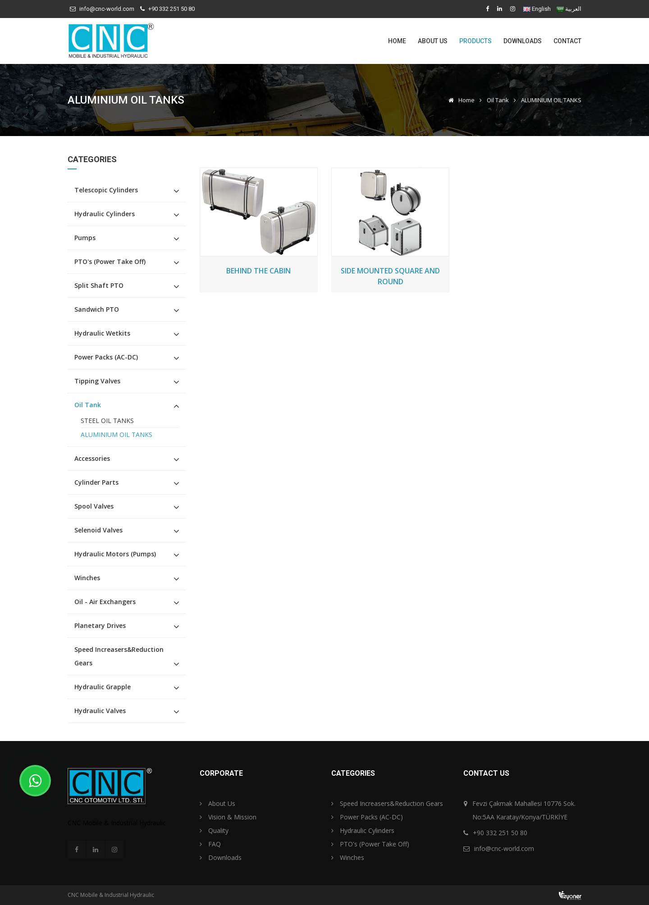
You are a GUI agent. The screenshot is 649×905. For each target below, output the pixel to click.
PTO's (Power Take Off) (110, 261)
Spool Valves (94, 506)
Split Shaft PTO (98, 285)
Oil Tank (498, 100)
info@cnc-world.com (106, 8)
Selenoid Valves (98, 530)
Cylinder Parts (96, 482)
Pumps (85, 237)
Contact (567, 41)
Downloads (522, 41)
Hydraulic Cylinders (104, 213)
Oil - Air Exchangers (105, 601)
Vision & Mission (228, 817)
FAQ (210, 844)
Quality (214, 830)
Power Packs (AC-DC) (106, 357)
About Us (433, 41)
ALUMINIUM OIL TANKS (116, 434)
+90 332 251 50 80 (171, 8)
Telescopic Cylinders (106, 190)
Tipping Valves (97, 381)
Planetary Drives (100, 625)
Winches (87, 577)
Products (475, 41)
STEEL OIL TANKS (107, 420)
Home (397, 41)
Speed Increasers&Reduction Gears (119, 656)
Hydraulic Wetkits (102, 333)
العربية (573, 8)
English (541, 8)
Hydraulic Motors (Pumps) (115, 554)
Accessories (92, 458)
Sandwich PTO (96, 309)
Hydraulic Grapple (102, 686)
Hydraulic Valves (100, 710)
